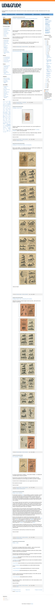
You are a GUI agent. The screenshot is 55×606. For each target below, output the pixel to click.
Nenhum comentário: (25, 46)
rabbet (17, 519)
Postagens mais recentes (17, 589)
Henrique (46, 91)
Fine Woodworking (16, 570)
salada (6, 128)
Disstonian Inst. (6, 29)
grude (4, 116)
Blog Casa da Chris (7, 89)
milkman (4, 120)
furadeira (9, 113)
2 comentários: (24, 102)
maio (47, 79)
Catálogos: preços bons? (17, 107)
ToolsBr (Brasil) (6, 41)
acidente (7, 101)
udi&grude (11, 5)
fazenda (6, 111)
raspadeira (4, 126)
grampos (10, 115)
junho (47, 53)
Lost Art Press (6, 59)
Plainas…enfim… (16, 542)
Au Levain (5, 88)
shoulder (31, 519)
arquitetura (4, 104)
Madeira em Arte (48, 28)
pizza (8, 122)
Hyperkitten (5, 31)
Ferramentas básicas (28, 14)
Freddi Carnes (6, 94)
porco (7, 123)
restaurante (4, 127)
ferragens (9, 111)
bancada (9, 104)
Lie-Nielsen (5, 50)
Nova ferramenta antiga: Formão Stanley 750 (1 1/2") (23, 51)
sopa (7, 129)
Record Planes (15, 563)
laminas (8, 116)
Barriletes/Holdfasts (20, 14)
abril (47, 80)
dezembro (47, 45)
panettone (5, 121)
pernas (6, 122)
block (41, 518)
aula (6, 104)
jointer (34, 522)
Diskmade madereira (7, 79)
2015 (46, 43)
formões (21, 103)
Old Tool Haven (6, 32)
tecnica (10, 129)
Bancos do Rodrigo (7, 78)
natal (8, 120)
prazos (10, 123)
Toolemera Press (6, 61)
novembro (47, 47)
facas (3, 111)
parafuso (9, 121)
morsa (7, 120)
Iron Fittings (5, 80)
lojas (3, 117)
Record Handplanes (16, 565)
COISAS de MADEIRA (47, 19)
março (47, 81)
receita (7, 126)
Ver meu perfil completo (48, 99)
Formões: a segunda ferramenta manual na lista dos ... (48, 57)
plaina (10, 122)
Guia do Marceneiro (16, 576)
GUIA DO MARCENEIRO (47, 24)
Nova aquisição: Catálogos (18, 456)
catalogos (18, 140)
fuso (3, 114)
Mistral (5, 95)
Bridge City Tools (6, 43)
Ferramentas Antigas (7, 30)
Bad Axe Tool (6, 42)
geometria (9, 114)
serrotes (9, 128)
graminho (6, 115)
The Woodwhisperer (7, 57)
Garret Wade (6, 45)
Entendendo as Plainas (11, 14)
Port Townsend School (7, 74)
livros (10, 116)
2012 (46, 84)
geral (4, 115)
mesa (6, 119)
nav (10, 120)
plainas (24, 488)
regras (10, 126)
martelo (4, 118)
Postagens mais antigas (38, 589)
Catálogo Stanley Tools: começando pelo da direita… (23, 298)
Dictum (5, 44)
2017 (46, 40)
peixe (3, 122)
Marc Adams (6, 71)
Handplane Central (16, 559)
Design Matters (47, 22)
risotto (3, 128)
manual (6, 117)
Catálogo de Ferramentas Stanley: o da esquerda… (22, 144)
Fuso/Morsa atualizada (45, 14)
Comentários (6, 599)
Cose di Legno (6, 67)
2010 (46, 87)
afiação (10, 101)
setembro (47, 49)
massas (7, 118)
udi (7, 130)
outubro (47, 48)
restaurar (9, 127)
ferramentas (18, 103)
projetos (9, 124)
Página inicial (28, 589)
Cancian (5, 90)
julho (47, 52)
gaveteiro (6, 114)
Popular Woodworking (16, 568)
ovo (3, 121)
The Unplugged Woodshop (47, 32)
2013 (46, 83)
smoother (21, 522)
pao (7, 121)
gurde (6, 116)
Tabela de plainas (37, 14)
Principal (4, 14)
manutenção (9, 117)
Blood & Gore (15, 556)
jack (24, 520)
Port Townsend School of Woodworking (47, 30)
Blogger (32, 603)
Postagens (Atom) (18, 591)
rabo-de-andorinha (8, 125)
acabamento (4, 101)
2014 (46, 44)
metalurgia (9, 119)
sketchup (4, 129)
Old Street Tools (6, 51)
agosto (47, 51)
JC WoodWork (47, 25)
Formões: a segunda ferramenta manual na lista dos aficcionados (25, 18)
